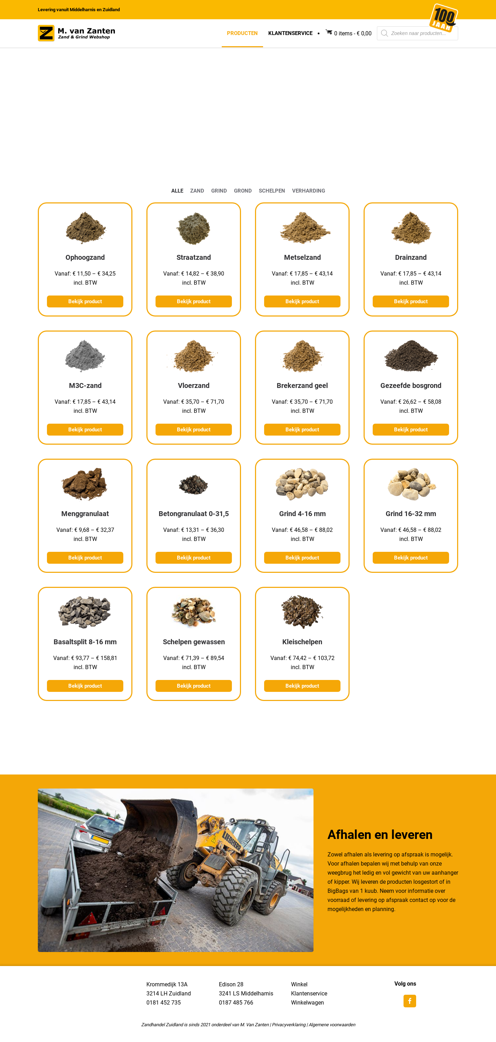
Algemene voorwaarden (332, 1024)
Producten (242, 33)
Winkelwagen (307, 1002)
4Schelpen (272, 191)
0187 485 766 (236, 1002)
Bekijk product (85, 301)
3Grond (243, 191)
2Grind (219, 191)
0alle (177, 191)
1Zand (197, 191)
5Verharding (308, 191)
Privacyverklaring (288, 1024)
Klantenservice (290, 33)
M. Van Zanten (254, 1024)
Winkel (299, 984)
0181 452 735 (163, 1002)
